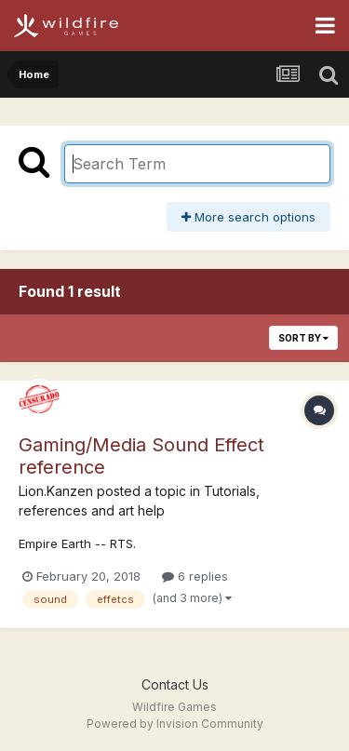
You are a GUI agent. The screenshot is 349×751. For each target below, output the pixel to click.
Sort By (303, 337)
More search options (248, 216)
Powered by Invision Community (175, 724)
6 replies (195, 576)
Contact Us (174, 684)
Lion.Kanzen (56, 491)
